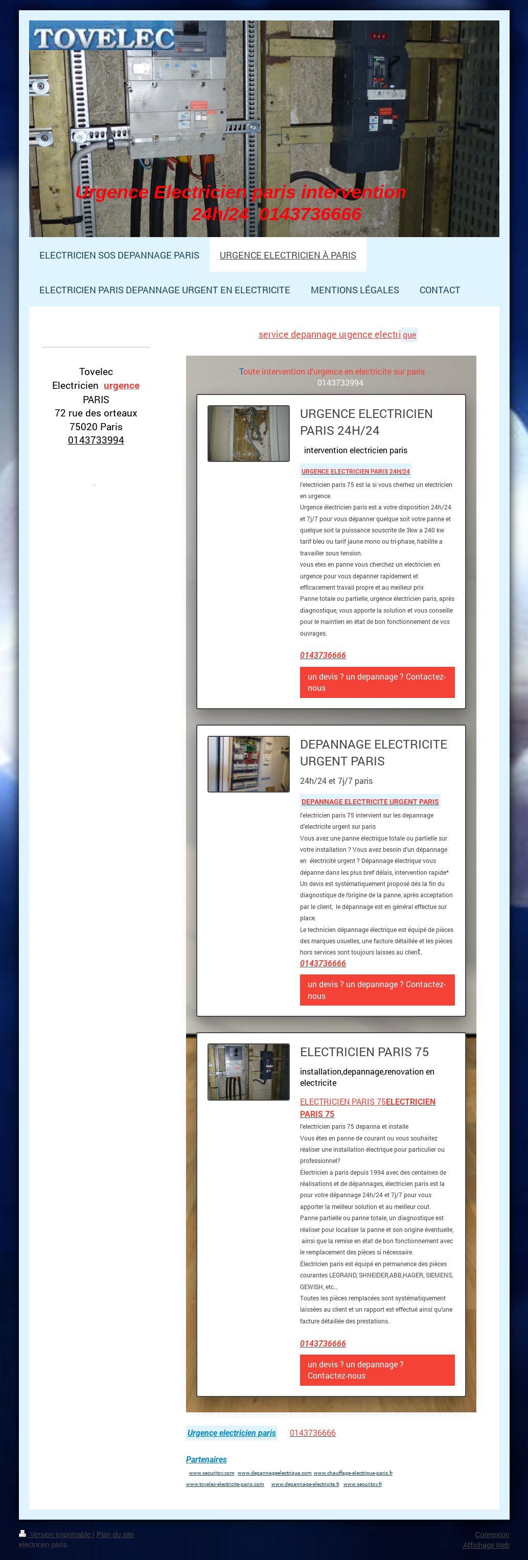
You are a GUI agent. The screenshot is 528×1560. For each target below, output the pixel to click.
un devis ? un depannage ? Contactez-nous (377, 682)
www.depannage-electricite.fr (305, 1484)
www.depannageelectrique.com (275, 1473)
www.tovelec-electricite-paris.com (225, 1484)
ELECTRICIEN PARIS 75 (343, 1101)
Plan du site (115, 1534)
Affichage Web (486, 1545)
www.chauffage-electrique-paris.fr (353, 1473)
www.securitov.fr (362, 1484)
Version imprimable (56, 1534)
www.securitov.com (212, 1473)
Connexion (492, 1534)
